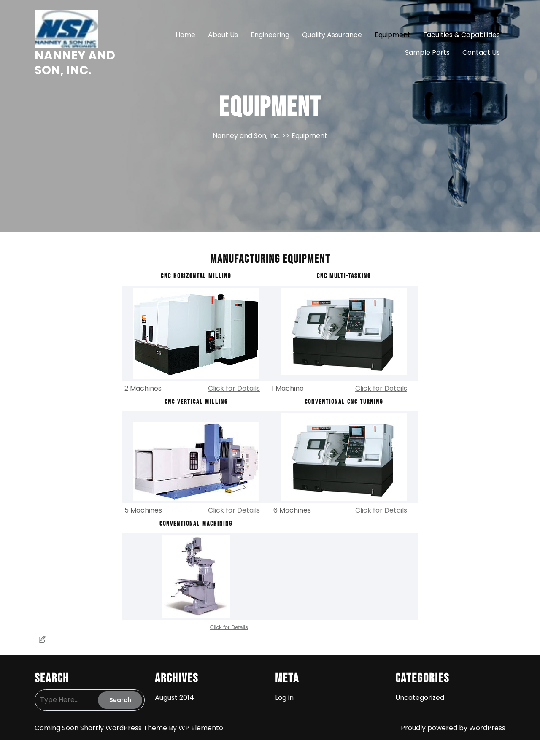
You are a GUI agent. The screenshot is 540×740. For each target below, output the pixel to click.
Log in (284, 697)
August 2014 (174, 697)
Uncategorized (419, 697)
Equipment (392, 35)
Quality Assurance (332, 35)
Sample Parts (427, 52)
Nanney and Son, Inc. (75, 62)
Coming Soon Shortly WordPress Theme (102, 728)
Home (185, 35)
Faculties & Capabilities (461, 35)
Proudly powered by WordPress (453, 728)
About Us (223, 35)
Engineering (270, 35)
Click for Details (234, 388)
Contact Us (481, 52)
